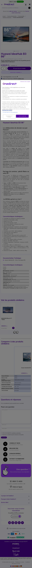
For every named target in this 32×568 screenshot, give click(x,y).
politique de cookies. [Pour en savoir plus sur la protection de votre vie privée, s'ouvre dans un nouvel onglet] (7, 110)
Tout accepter (22, 116)
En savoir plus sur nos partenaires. (10, 112)
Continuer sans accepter (25, 81)
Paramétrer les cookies (9, 116)
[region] (16, 100)
